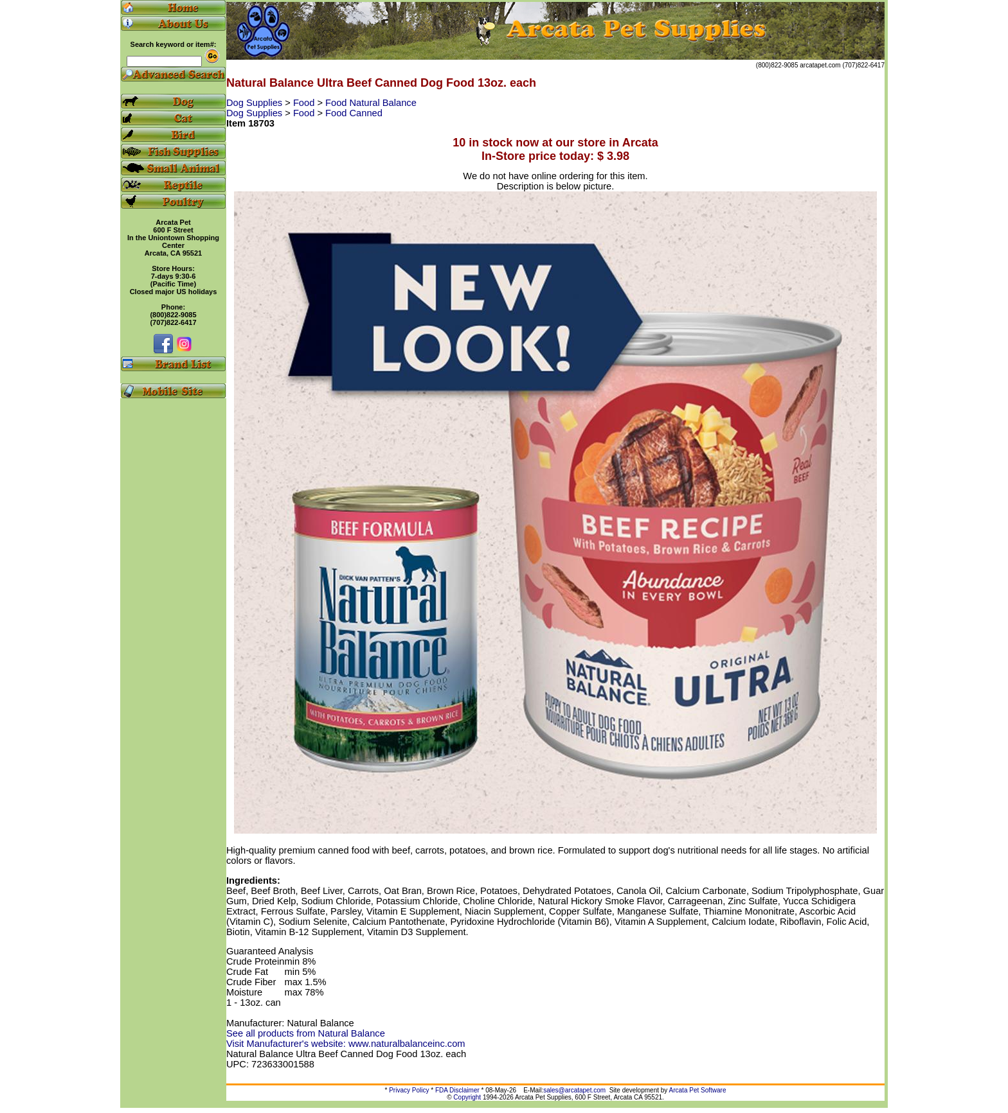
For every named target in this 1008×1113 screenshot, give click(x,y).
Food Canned (353, 113)
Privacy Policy (409, 1090)
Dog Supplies (255, 103)
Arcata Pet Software (697, 1090)
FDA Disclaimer (457, 1090)
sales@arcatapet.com (574, 1090)
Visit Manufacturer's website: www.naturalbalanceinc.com (345, 1044)
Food (305, 103)
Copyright (467, 1097)
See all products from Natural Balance (305, 1033)
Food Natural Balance (371, 103)
